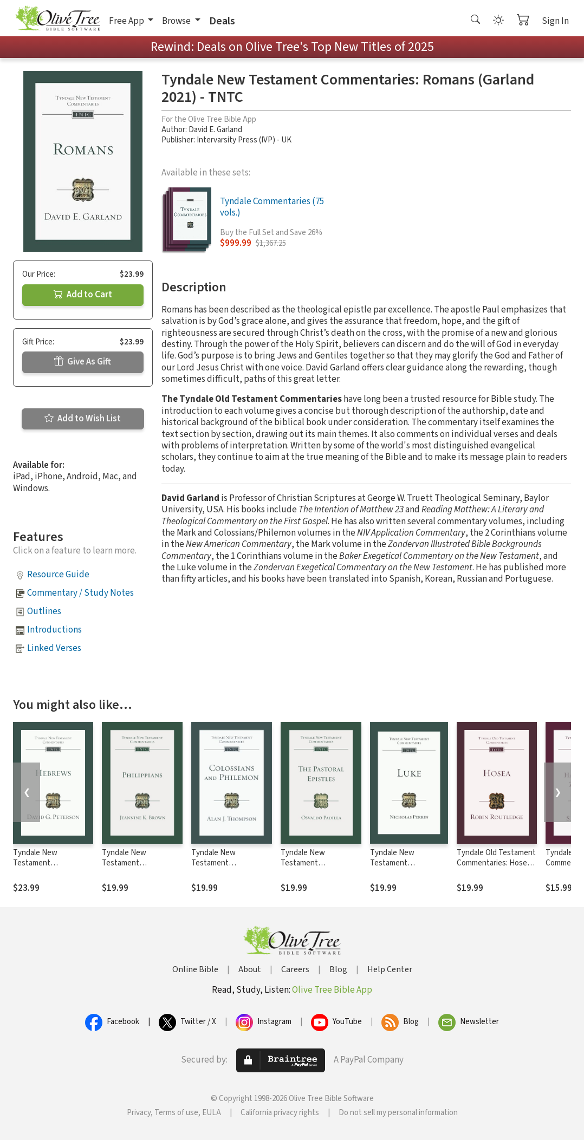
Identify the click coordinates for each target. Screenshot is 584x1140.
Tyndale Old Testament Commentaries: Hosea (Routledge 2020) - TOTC (496, 868)
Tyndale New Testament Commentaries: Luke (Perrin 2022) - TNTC (404, 868)
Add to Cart (83, 294)
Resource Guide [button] (58, 574)
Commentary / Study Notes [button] (80, 593)
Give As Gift (82, 361)
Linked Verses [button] (54, 648)
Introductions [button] (54, 629)
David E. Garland (215, 129)
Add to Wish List (82, 418)
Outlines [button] (44, 611)
